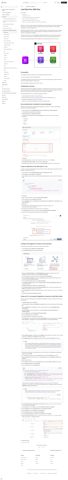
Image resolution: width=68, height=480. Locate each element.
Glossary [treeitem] (4, 103)
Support (3, 101)
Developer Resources (6, 90)
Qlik (4, 65)
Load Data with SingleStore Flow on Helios (10, 21)
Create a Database (5, 14)
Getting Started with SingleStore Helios (8, 10)
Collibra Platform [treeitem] (7, 44)
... (24, 6)
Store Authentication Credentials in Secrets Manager (31, 17)
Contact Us (52, 462)
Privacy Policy (46, 474)
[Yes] (39, 452)
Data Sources (5, 26)
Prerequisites (24, 14)
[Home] (3, 2)
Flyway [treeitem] (5, 57)
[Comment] (44, 452)
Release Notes (5, 99)
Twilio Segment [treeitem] (7, 78)
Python (24, 370)
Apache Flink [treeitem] (6, 36)
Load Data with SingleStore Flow (9, 18)
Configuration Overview (26, 15)
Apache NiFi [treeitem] (6, 38)
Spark (5, 70)
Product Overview (24, 462)
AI (2, 86)
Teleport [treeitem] (5, 76)
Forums (37, 462)
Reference (4, 97)
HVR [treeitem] (5, 59)
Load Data (4, 16)
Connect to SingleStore (6, 12)
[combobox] (55, 2)
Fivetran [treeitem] (5, 55)
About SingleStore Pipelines (8, 24)
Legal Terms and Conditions (52, 478)
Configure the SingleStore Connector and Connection (31, 20)
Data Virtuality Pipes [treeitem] (8, 49)
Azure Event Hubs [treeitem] (7, 40)
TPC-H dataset (40, 83)
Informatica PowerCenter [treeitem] (8, 61)
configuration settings (40, 395)
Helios (22, 6)
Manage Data (4, 84)
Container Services (6, 88)
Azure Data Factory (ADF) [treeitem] (9, 42)
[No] (42, 452)
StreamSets (6, 72)
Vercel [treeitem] (5, 80)
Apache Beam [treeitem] (6, 34)
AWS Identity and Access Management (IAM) (34, 97)
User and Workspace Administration (9, 93)
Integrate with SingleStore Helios (9, 30)
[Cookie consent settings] (1, 479)
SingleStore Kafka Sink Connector (10, 67)
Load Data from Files (7, 28)
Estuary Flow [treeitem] (6, 53)
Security (3, 95)
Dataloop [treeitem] (5, 47)
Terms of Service (52, 474)
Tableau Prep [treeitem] (6, 74)
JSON (23, 180)
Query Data (4, 82)
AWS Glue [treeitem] (6, 32)
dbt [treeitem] (4, 51)
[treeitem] (9, 10)
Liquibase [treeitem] (6, 63)
